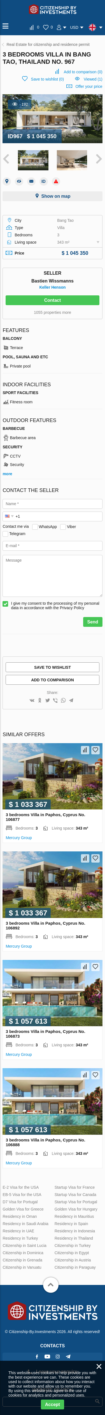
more (7, 474)
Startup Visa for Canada (75, 1194)
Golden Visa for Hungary (76, 1209)
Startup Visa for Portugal (76, 1202)
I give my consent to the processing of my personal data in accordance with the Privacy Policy (55, 605)
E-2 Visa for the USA (21, 1187)
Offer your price (88, 86)
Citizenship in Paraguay (75, 1267)
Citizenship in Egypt (72, 1253)
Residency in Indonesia (75, 1231)
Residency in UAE (18, 1231)
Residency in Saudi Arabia (25, 1223)
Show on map (56, 196)
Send (92, 622)
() (83, 72)
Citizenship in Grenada (22, 1260)
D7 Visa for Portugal (20, 1202)
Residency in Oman (20, 1216)
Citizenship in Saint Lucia (24, 1245)
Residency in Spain (71, 1223)
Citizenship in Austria (73, 1260)
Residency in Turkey (20, 1238)
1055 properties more (52, 312)
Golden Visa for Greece (23, 1209)
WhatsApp (48, 526)
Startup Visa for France (75, 1187)
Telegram (17, 533)
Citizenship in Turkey (73, 1245)
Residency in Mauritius (74, 1216)
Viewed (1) (93, 79)
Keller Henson (52, 287)
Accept (52, 1404)
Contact (52, 300)
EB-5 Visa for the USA (22, 1194)
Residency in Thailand (74, 1238)
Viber (71, 526)
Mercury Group (19, 837)
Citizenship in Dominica (23, 1253)
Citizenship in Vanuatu (22, 1267)
